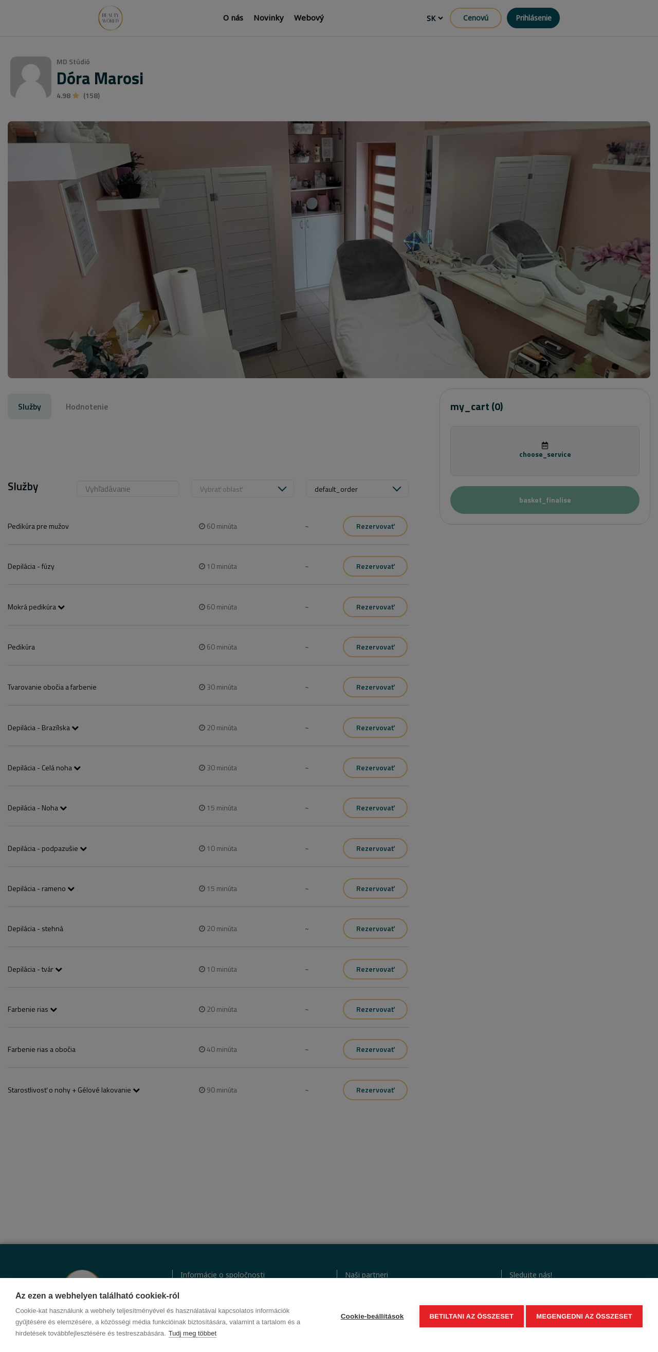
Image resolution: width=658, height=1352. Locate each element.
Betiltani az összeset (469, 1315)
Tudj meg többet (192, 1333)
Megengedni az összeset (584, 1315)
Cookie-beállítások (369, 1315)
